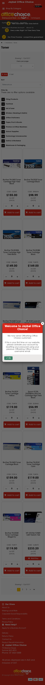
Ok (9, 358)
